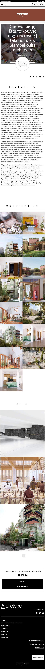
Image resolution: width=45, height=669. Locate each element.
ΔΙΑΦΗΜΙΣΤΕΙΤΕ (39, 647)
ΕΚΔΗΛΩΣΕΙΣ (4, 628)
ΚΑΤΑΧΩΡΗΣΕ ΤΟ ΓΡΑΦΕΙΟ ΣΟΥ (36, 640)
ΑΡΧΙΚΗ (3, 620)
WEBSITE (22, 581)
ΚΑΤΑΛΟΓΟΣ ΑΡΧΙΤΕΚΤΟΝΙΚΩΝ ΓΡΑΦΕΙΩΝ (12, 623)
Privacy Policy (19, 665)
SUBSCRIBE (40, 1)
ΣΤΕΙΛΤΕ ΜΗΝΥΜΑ (22, 586)
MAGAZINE (4, 634)
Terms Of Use (26, 665)
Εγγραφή (8, 1)
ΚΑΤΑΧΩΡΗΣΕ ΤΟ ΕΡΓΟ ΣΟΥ (37, 644)
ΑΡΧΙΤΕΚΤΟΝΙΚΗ (5, 626)
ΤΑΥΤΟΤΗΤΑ (4, 631)
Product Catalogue (38, 657)
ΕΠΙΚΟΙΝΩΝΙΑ (4, 637)
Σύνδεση (3, 1)
